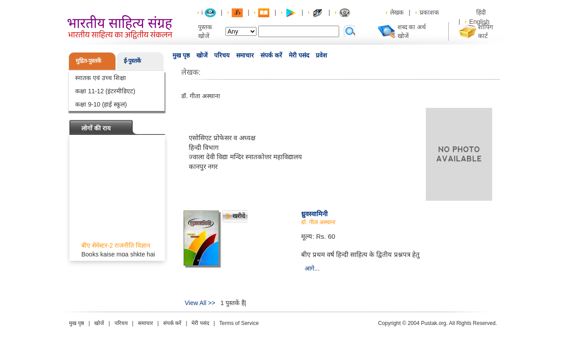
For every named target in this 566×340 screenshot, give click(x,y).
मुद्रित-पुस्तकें (88, 60)
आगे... (312, 268)
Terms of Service (239, 323)
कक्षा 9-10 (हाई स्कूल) (101, 104)
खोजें (201, 55)
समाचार (245, 55)
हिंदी (482, 12)
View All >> (200, 302)
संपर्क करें (271, 55)
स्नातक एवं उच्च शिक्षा (100, 77)
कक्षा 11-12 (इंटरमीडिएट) (105, 91)
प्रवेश (321, 55)
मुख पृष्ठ (181, 55)
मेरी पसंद (299, 55)
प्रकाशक (429, 12)
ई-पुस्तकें (132, 60)
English (479, 21)
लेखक (397, 12)
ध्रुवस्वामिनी (314, 214)
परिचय (221, 55)
